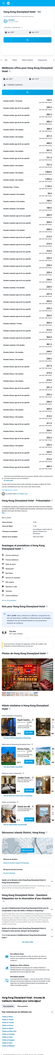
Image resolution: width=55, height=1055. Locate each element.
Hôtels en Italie (7, 1043)
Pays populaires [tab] (8, 1006)
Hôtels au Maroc (7, 1017)
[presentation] (10, 71)
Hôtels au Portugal (8, 1034)
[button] (3, 3)
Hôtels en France (7, 1025)
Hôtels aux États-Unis (9, 1031)
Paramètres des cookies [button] (9, 490)
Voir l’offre (29, 733)
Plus (3, 513)
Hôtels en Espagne (8, 1040)
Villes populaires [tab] (22, 1006)
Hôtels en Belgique (8, 1046)
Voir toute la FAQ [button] (27, 942)
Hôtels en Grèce (7, 1037)
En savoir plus (8, 480)
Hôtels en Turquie (8, 1022)
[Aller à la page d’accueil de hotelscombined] (15, 3)
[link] (17, 738)
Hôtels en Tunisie (8, 1019)
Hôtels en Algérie (7, 1028)
